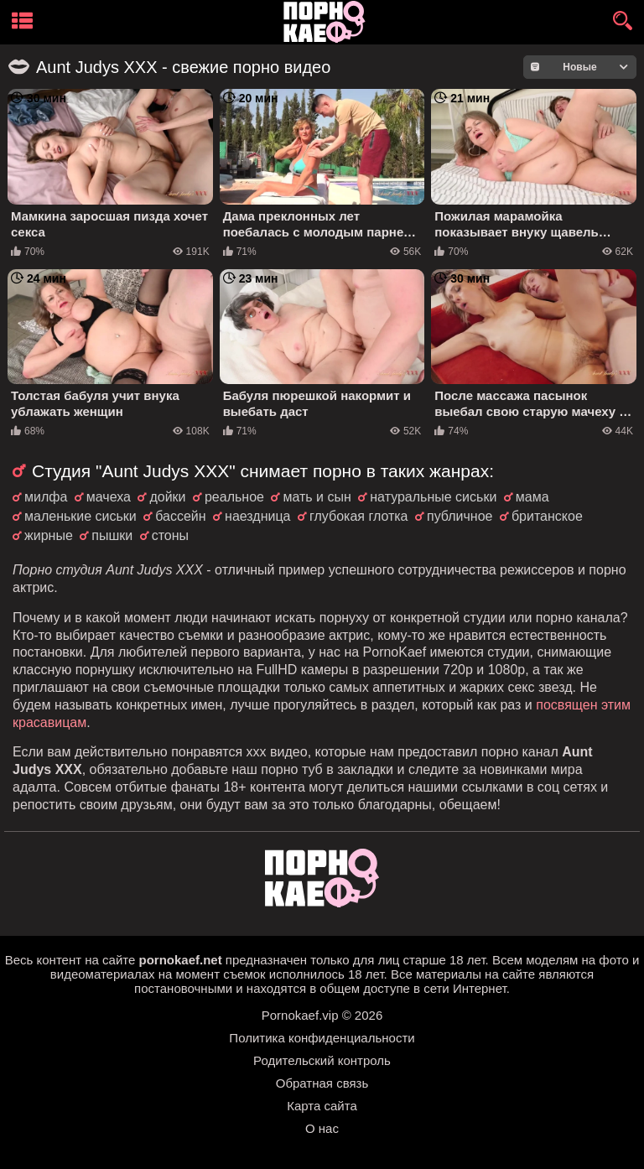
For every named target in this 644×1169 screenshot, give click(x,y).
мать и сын (317, 497)
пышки (111, 535)
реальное (234, 497)
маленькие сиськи (80, 516)
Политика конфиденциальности (321, 1038)
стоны (170, 535)
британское (547, 516)
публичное (460, 516)
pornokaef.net (179, 960)
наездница (257, 516)
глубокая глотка (358, 516)
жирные (48, 535)
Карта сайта (322, 1106)
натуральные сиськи (433, 497)
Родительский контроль (322, 1060)
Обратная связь (322, 1083)
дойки (167, 497)
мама (532, 497)
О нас (322, 1128)
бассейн (180, 516)
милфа (45, 497)
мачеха (108, 497)
